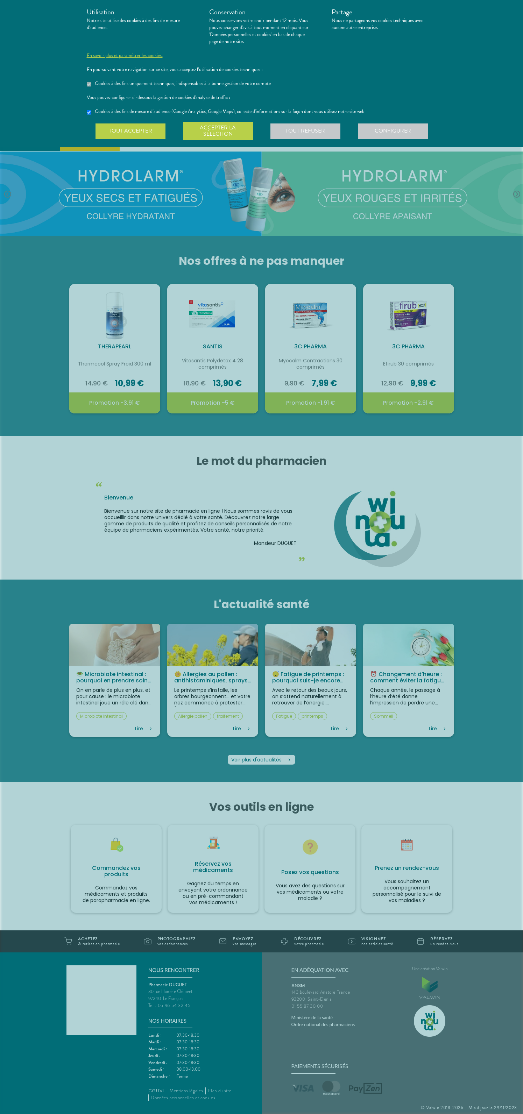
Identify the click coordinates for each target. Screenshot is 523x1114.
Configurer (393, 131)
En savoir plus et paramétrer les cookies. (125, 55)
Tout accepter (130, 131)
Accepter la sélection (218, 130)
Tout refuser (305, 131)
